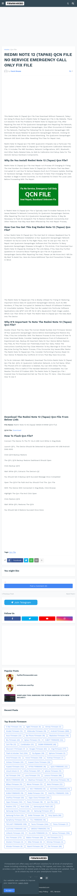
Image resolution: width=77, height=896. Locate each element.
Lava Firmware (32, 775)
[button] (3, 3)
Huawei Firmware (15, 766)
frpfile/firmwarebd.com (27, 675)
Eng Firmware (58, 749)
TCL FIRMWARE (38, 819)
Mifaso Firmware (14, 784)
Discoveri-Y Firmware (15, 749)
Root (25, 806)
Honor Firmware (33, 757)
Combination (27, 744)
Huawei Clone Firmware (39, 762)
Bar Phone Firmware (35, 735)
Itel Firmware (13, 775)
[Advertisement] (38, 26)
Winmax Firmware (55, 842)
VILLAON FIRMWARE (38, 833)
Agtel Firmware (33, 726)
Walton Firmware (34, 837)
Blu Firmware (13, 740)
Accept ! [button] (9, 890)
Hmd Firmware (13, 757)
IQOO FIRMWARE (59, 766)
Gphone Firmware (57, 753)
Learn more (23, 883)
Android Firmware (60, 731)
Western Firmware (14, 842)
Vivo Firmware (14, 837)
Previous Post (8, 594)
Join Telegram (21, 602)
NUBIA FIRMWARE (14, 793)
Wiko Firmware (35, 842)
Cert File (11, 744)
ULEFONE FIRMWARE (16, 828)
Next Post (70, 594)
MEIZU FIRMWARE (15, 780)
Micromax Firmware (60, 780)
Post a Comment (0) (38, 586)
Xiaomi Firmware (35, 846)
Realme (11, 806)
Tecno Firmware (39, 824)
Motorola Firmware (15, 788)
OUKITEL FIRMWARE (58, 793)
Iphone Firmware (53, 771)
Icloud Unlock (12, 771)
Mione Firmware (35, 784)
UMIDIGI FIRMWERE (40, 828)
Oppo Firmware (14, 802)
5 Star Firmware (14, 726)
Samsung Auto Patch (43, 806)
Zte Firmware (55, 846)
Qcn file (13, 49)
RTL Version (55, 892)
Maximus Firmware (37, 780)
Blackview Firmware (59, 735)
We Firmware (54, 837)
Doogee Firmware (38, 749)
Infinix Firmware (32, 771)
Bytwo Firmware (32, 740)
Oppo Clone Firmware (39, 797)
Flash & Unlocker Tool (17, 753)
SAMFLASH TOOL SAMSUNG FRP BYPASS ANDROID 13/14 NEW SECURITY (43, 696)
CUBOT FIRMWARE (54, 740)
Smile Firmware (36, 815)
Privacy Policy (42, 892)
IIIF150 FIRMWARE (37, 766)
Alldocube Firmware (36, 731)
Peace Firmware (35, 802)
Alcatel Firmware (14, 731)
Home (6, 49)
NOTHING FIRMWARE (60, 788)
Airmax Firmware (53, 726)
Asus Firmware (13, 735)
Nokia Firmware (36, 793)
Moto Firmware (55, 784)
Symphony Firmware (16, 819)
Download (17, 430)
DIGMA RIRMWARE (47, 744)
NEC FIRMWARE (38, 788)
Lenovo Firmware (53, 775)
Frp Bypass (38, 753)
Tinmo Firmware (60, 824)
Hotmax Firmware (55, 757)
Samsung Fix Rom (15, 815)
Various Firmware (61, 833)
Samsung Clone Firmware (18, 811)
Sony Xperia (54, 815)
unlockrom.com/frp (25, 685)
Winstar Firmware (14, 846)
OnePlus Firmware (15, 797)
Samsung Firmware (43, 811)
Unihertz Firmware (15, 833)
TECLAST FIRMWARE (16, 824)
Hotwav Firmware (15, 762)
